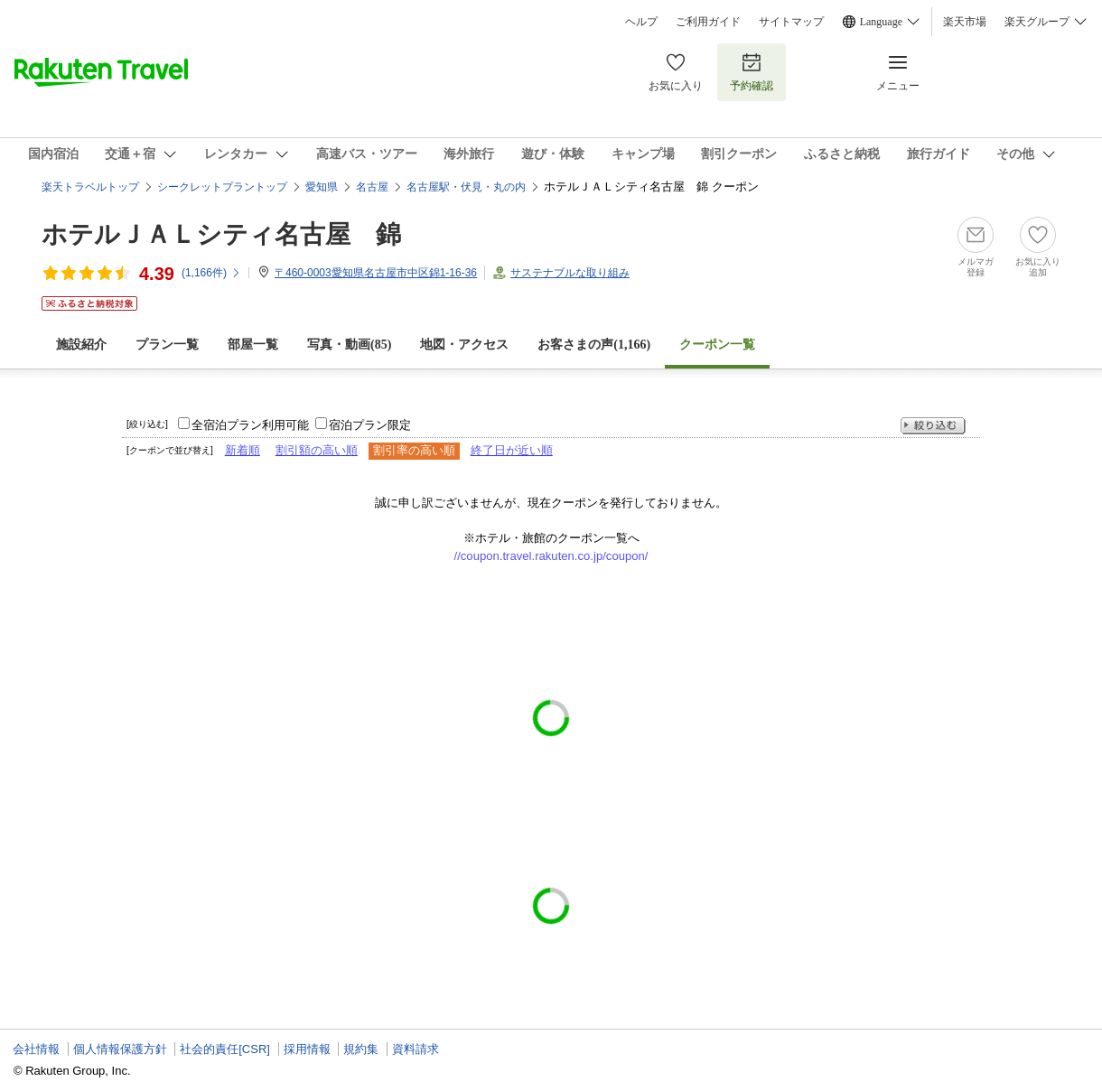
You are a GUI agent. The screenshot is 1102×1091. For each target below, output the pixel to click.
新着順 (242, 450)
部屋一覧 (253, 344)
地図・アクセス (464, 344)
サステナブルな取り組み (570, 272)
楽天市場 (964, 21)
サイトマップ (791, 21)
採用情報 (307, 1049)
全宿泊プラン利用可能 (250, 425)
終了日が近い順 (512, 450)
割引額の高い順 (317, 450)
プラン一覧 (167, 344)
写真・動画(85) (349, 344)
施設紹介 (81, 344)
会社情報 (36, 1049)
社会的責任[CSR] (225, 1049)
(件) (211, 272)
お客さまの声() (593, 344)
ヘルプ (641, 21)
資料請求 (415, 1049)
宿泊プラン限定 (370, 425)
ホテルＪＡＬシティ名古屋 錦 (221, 234)
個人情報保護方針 (120, 1049)
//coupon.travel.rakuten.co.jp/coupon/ (551, 556)
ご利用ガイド (708, 21)
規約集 (360, 1049)
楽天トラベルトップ (90, 187)
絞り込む (933, 425)
